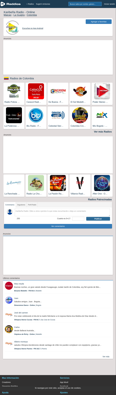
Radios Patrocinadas (100, 199)
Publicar (98, 219)
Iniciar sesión (109, 4)
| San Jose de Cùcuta (34, 320)
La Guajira (19, 15)
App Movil (64, 382)
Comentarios (9, 205)
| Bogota (27, 305)
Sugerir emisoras (43, 4)
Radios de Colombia (22, 78)
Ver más (106, 357)
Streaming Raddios (10, 386)
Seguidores (21, 205)
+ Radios (30, 4)
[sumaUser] (78, 219)
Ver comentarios (58, 226)
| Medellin (28, 291)
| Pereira (30, 349)
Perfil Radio (32, 205)
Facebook (64, 386)
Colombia (32, 15)
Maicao (7, 15)
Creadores (6, 382)
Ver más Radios (103, 131)
